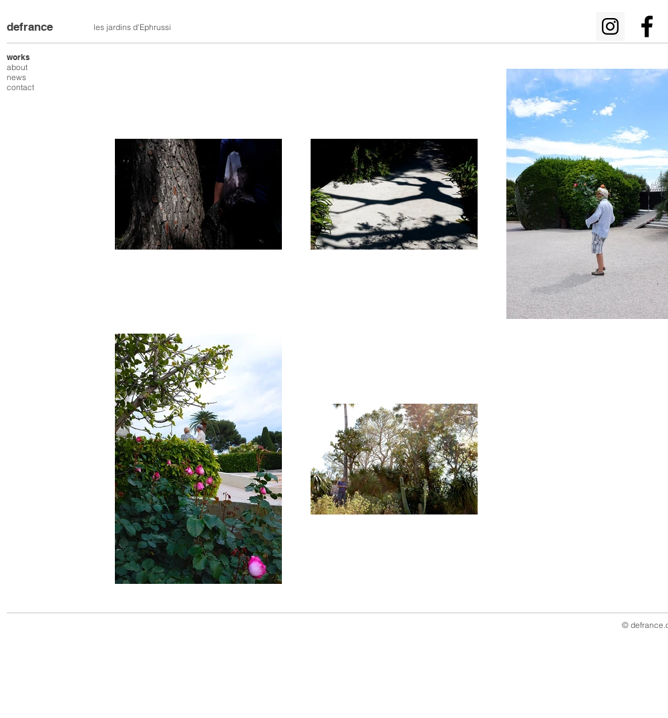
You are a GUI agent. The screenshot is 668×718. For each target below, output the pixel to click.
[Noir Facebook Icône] (647, 26)
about (17, 67)
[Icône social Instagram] (610, 26)
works (18, 57)
